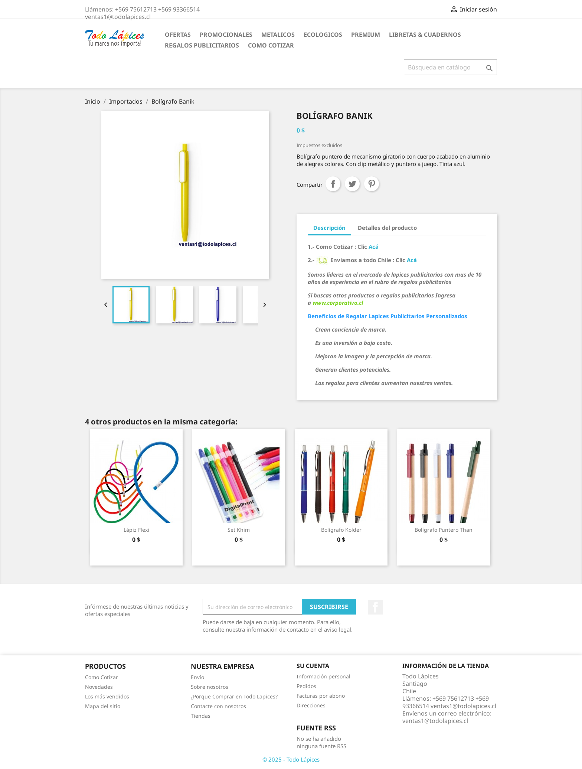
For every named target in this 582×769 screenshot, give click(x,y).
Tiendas (200, 715)
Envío (197, 677)
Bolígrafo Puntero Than (444, 529)
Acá (374, 246)
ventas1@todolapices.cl (435, 721)
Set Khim (239, 529)
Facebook (375, 607)
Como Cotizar (271, 45)
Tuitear (352, 183)
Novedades (99, 686)
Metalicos (278, 34)
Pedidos (306, 686)
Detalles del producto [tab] (387, 227)
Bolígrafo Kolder (341, 529)
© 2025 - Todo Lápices (291, 759)
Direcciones (311, 705)
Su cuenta (313, 666)
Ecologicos (323, 34)
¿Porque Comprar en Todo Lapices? (234, 696)
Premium (365, 34)
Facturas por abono (321, 695)
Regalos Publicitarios (202, 45)
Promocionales (226, 34)
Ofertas (178, 34)
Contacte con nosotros (218, 706)
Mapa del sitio (102, 706)
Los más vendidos (107, 696)
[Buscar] (450, 67)
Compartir (333, 183)
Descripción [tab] (329, 227)
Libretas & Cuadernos (425, 34)
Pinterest (371, 183)
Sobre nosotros (209, 686)
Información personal (323, 676)
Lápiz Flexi (136, 529)
